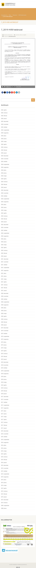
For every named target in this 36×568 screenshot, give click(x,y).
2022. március (4, 250)
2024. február (4, 184)
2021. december (4, 259)
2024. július (3, 170)
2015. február (4, 494)
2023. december (4, 190)
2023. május (4, 210)
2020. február (4, 322)
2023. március (4, 216)
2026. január (4, 118)
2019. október (4, 333)
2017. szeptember (5, 405)
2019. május (4, 347)
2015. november (4, 468)
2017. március (4, 422)
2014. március (4, 502)
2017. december (4, 396)
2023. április (4, 213)
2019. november (4, 330)
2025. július (3, 135)
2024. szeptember (5, 164)
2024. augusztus (4, 167)
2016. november (4, 433)
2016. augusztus (4, 442)
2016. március (4, 456)
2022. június (4, 241)
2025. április (4, 144)
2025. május (4, 141)
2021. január (4, 290)
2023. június (4, 207)
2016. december (4, 431)
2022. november (4, 227)
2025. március (4, 147)
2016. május (4, 451)
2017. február (4, 425)
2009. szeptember (5, 505)
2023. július (3, 204)
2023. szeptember (5, 198)
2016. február (4, 459)
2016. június (4, 448)
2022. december (4, 224)
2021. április (4, 281)
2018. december (4, 362)
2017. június (4, 413)
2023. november (4, 193)
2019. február (4, 356)
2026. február (4, 115)
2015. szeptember (5, 474)
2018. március (4, 388)
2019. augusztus (4, 339)
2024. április (4, 178)
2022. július (3, 238)
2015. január (4, 496)
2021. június (4, 276)
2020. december (4, 293)
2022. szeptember (5, 233)
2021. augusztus (4, 270)
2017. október (4, 402)
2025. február (4, 150)
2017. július (3, 410)
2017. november (4, 399)
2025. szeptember (5, 130)
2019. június (4, 345)
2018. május (4, 382)
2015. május (4, 485)
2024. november (4, 158)
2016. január (4, 462)
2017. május (4, 416)
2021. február (4, 287)
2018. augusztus (4, 373)
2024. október (4, 161)
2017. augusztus (4, 408)
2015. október (4, 471)
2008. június (4, 508)
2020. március (4, 319)
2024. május (4, 175)
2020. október (4, 299)
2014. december (4, 499)
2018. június (4, 379)
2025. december (4, 121)
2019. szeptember (5, 336)
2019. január (4, 359)
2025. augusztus (4, 132)
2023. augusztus (4, 201)
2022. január (4, 256)
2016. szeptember (5, 439)
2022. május (4, 244)
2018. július (3, 376)
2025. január (4, 153)
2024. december (4, 155)
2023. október (4, 196)
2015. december (4, 465)
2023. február (4, 218)
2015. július (3, 479)
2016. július (3, 445)
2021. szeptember (5, 267)
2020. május (4, 313)
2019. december (4, 327)
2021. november (4, 261)
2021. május (4, 279)
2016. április (4, 453)
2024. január (4, 187)
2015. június (4, 482)
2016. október (4, 436)
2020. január (4, 324)
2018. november (4, 365)
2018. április (4, 385)
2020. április (4, 316)
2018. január (4, 393)
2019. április (4, 350)
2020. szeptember (5, 302)
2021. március (4, 284)
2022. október (4, 230)
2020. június (4, 310)
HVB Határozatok (12, 36)
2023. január (4, 221)
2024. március (4, 181)
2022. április (4, 247)
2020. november (4, 296)
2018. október (4, 367)
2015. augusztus (4, 476)
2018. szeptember (5, 370)
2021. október (4, 264)
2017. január (4, 428)
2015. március (4, 491)
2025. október (4, 127)
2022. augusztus (4, 236)
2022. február (4, 253)
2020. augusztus (4, 304)
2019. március (4, 353)
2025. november (4, 124)
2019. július (3, 342)
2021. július (3, 273)
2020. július (3, 307)
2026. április (4, 110)
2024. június (4, 173)
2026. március (4, 112)
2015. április (4, 488)
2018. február (4, 390)
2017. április (4, 419)
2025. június (4, 138)
